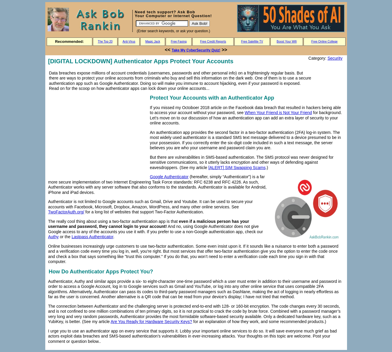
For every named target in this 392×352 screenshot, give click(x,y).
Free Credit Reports (213, 41)
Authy (53, 236)
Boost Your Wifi (287, 41)
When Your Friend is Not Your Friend (278, 112)
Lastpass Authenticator (92, 236)
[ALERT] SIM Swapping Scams (236, 167)
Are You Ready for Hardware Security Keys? (151, 321)
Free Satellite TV (252, 41)
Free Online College (324, 41)
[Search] (162, 23)
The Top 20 (105, 41)
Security (335, 58)
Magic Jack (152, 41)
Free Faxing (178, 41)
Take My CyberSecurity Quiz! (196, 50)
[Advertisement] (98, 135)
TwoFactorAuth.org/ (66, 212)
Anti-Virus (128, 41)
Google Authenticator (169, 176)
